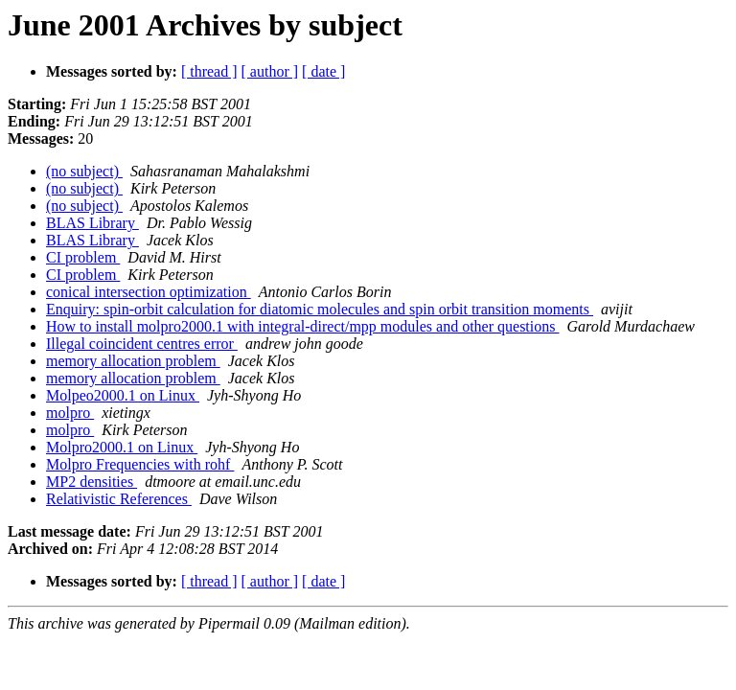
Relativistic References (119, 499)
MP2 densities (91, 481)
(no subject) (84, 171)
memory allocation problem (133, 361)
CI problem (83, 257)
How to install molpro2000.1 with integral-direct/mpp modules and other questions (302, 326)
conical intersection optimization (148, 292)
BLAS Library (92, 223)
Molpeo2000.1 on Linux (122, 395)
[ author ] (270, 71)
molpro (70, 412)
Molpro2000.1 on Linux (121, 447)
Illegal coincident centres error (142, 343)
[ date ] (323, 71)
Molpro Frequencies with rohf (140, 464)
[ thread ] (209, 71)
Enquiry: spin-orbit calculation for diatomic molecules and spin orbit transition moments (319, 309)
